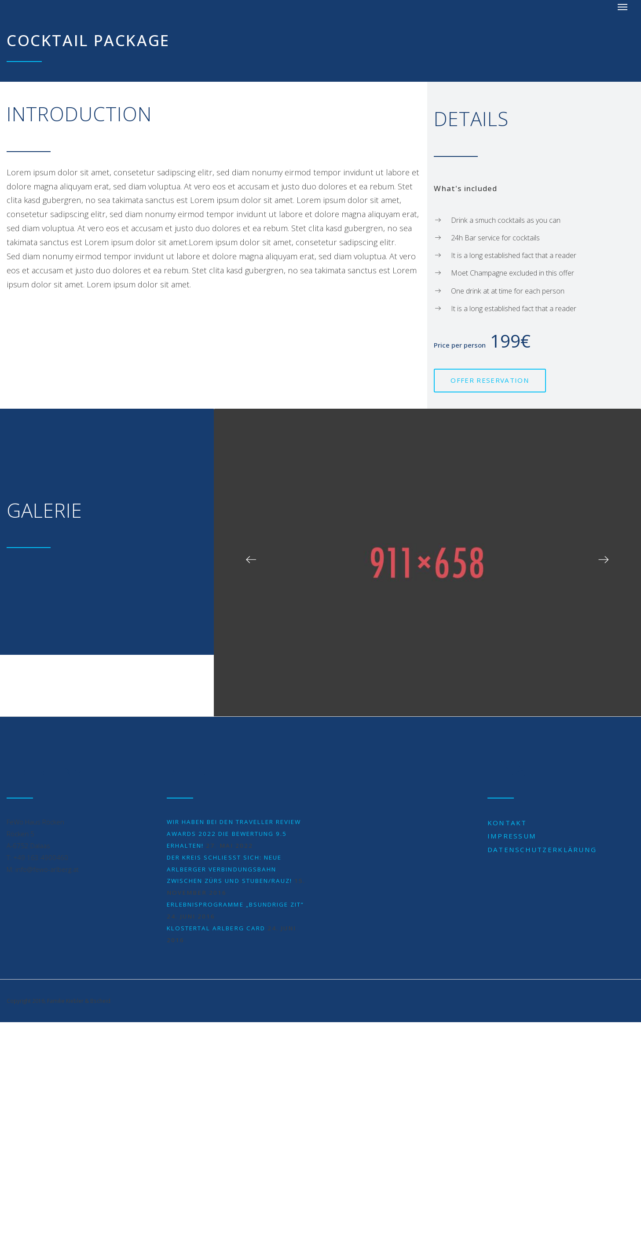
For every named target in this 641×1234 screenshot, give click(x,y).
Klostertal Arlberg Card (216, 928)
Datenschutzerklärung (542, 849)
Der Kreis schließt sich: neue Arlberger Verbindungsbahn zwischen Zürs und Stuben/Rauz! (229, 869)
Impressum (511, 835)
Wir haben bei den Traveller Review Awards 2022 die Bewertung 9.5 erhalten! (234, 833)
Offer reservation (490, 380)
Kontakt (507, 822)
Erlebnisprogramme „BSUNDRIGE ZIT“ (235, 904)
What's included (465, 188)
